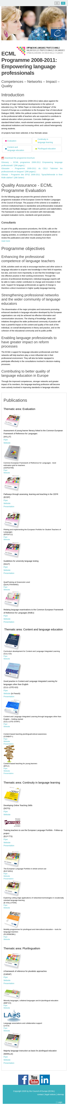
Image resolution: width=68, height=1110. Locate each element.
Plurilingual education (47, 149)
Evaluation (11, 141)
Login (60, 1102)
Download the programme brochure (20, 158)
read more (5, 241)
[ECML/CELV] (5, 3)
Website (7, 443)
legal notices (50, 1094)
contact (40, 1094)
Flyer (6, 440)
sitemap (60, 1094)
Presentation (9, 506)
